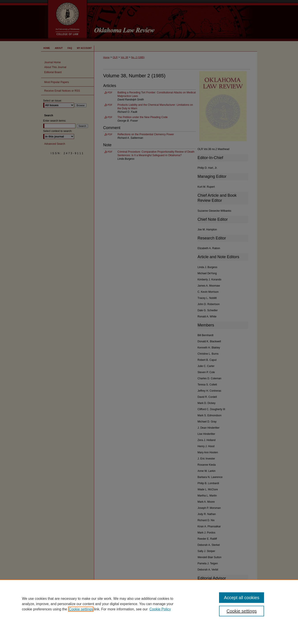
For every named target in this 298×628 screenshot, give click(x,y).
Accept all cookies (241, 597)
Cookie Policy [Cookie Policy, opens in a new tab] (160, 609)
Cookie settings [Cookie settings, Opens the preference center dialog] (242, 611)
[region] (149, 604)
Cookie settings (81, 609)
